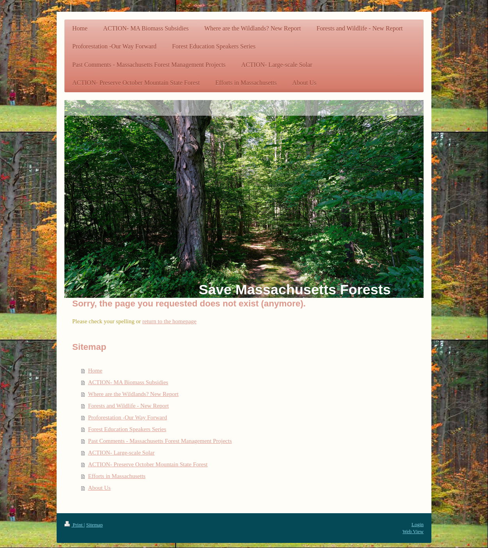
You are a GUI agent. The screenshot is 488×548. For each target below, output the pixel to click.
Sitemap (94, 525)
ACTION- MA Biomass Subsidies (128, 382)
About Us (99, 488)
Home (95, 370)
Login (417, 524)
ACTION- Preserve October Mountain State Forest (148, 464)
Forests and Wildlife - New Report (128, 406)
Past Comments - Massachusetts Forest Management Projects (160, 441)
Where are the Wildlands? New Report (133, 394)
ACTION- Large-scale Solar (121, 453)
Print (74, 525)
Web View (413, 531)
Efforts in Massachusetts (117, 476)
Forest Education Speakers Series (127, 429)
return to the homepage (169, 321)
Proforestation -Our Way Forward (127, 417)
